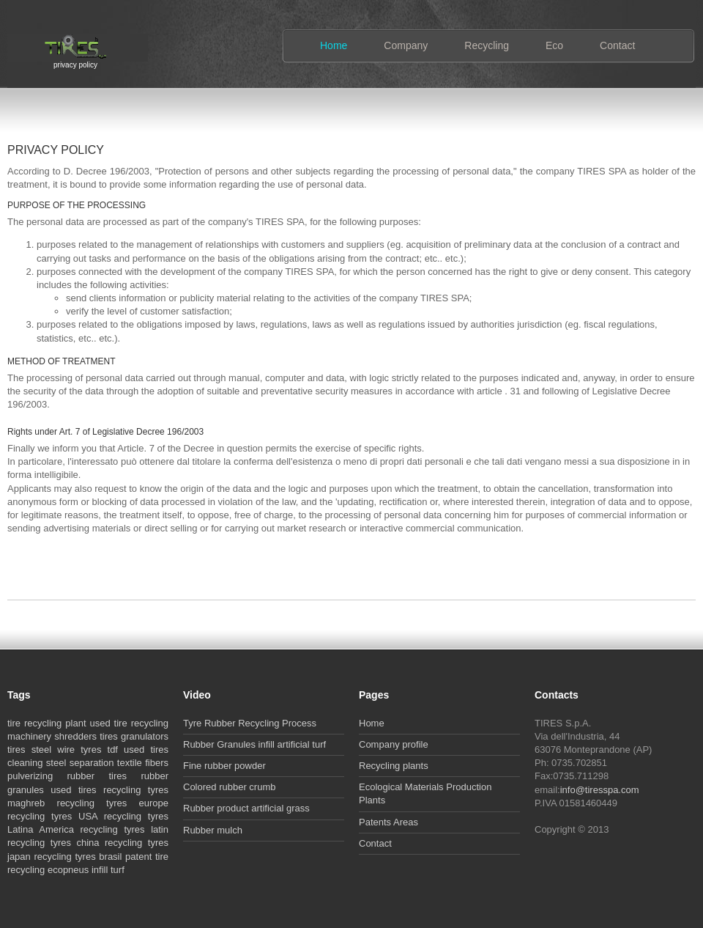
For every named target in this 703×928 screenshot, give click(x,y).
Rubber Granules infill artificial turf (254, 744)
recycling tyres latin (124, 829)
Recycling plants (393, 765)
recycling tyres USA (52, 816)
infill (100, 869)
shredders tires (86, 736)
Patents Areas (388, 822)
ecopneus (68, 869)
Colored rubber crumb (229, 786)
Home (333, 45)
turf (117, 869)
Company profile (393, 744)
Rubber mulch (212, 830)
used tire (108, 723)
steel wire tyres (66, 749)
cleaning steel (36, 762)
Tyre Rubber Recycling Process (249, 723)
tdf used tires (138, 749)
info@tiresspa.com (599, 789)
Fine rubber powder (224, 765)
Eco (554, 45)
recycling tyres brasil (78, 856)
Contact (617, 45)
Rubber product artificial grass (246, 808)
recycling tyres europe (112, 803)
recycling (43, 723)
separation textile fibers (119, 762)
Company (406, 45)
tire (14, 723)
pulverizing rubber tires (67, 775)
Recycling (486, 45)
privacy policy (75, 63)
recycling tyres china (53, 842)
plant (75, 723)
